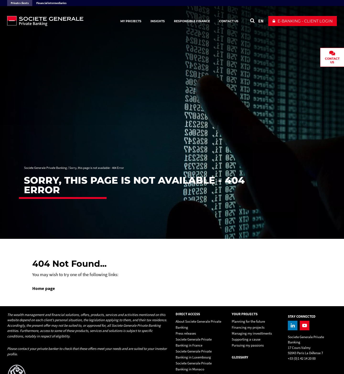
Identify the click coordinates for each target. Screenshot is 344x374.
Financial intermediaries (51, 3)
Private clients (20, 3)
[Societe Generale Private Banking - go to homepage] (59, 21)
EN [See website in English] (260, 21)
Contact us (228, 21)
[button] (302, 21)
